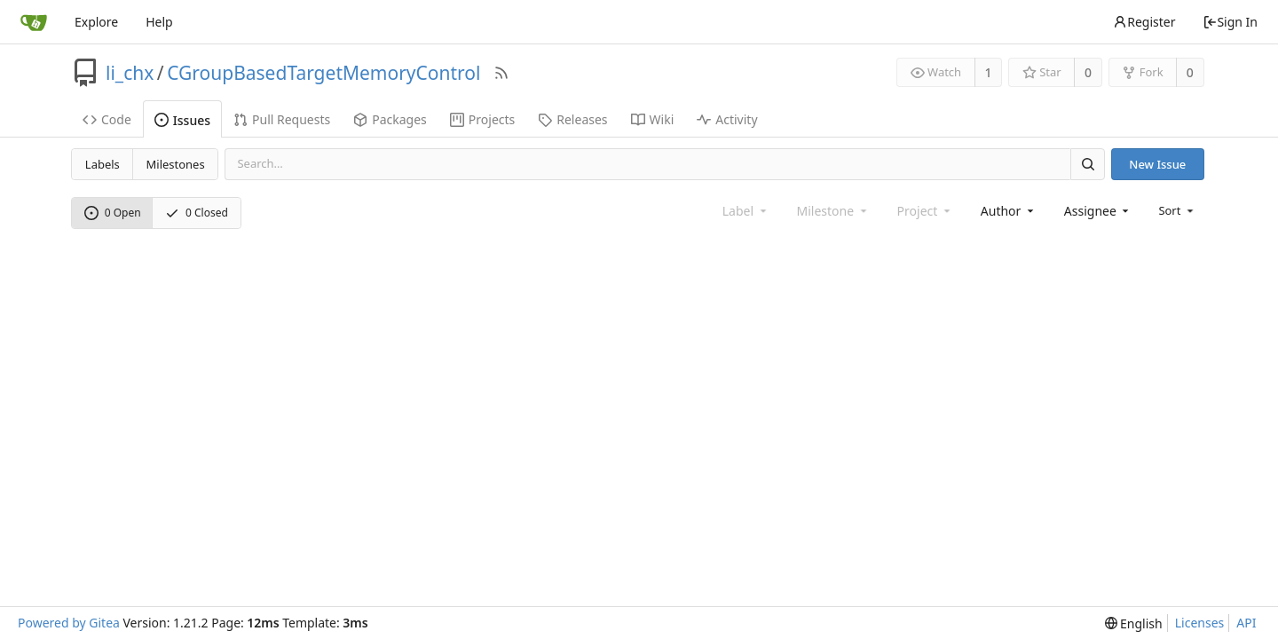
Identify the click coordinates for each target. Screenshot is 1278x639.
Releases (572, 119)
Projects (482, 119)
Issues (182, 120)
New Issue (1157, 164)
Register (1144, 21)
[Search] (1087, 163)
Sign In (1230, 21)
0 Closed (196, 212)
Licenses (1200, 622)
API (1246, 622)
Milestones (175, 164)
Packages (390, 119)
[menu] (1177, 210)
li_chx (130, 73)
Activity (727, 119)
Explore (96, 21)
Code (107, 119)
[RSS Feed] (501, 73)
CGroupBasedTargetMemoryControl (323, 73)
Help (159, 21)
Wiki (652, 119)
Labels (102, 164)
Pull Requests (281, 119)
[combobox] (1008, 211)
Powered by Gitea (69, 622)
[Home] (34, 22)
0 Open (112, 212)
